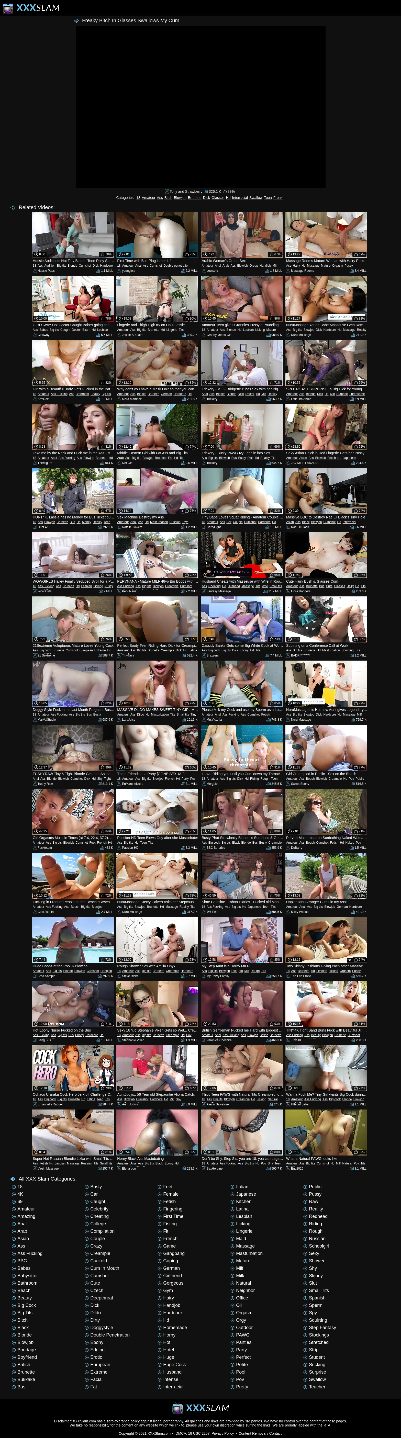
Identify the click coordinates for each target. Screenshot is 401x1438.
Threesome (357, 394)
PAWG (240, 1335)
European (86, 650)
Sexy (311, 1253)
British (264, 1035)
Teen (268, 198)
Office (239, 1297)
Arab (225, 265)
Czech (94, 1290)
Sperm (312, 1305)
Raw (310, 1201)
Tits (181, 330)
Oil (236, 1305)
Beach (310, 778)
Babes (43, 330)
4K (17, 1194)
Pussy (348, 265)
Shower (314, 1260)
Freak (278, 198)
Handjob (265, 265)
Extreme (100, 650)
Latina (193, 650)
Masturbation (159, 522)
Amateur (148, 198)
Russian (174, 522)
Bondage (24, 1349)
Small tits (276, 586)
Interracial (240, 198)
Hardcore (106, 265)
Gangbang (171, 1253)
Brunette (195, 198)
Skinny (313, 1275)
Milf (275, 265)
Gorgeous (170, 1283)
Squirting (347, 650)
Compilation (100, 1231)
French (169, 778)
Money (86, 522)
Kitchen (240, 1201)
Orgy (238, 1320)
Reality (361, 330)
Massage (313, 265)
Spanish (314, 1297)
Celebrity (96, 1208)
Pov (193, 778)
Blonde (72, 265)
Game (167, 1246)
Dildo (140, 714)
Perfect (240, 1357)
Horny (166, 1335)
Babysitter (25, 1275)
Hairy (296, 265)
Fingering (170, 1208)
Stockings (316, 1335)
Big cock (45, 650)
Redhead (315, 1216)
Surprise (342, 394)
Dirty (92, 1320)
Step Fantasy (319, 1327)
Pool (237, 1372)
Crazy (93, 1246)
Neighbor (242, 1290)
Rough (264, 778)
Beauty (95, 394)
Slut (310, 1283)
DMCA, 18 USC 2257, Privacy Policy (205, 1433)
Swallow (255, 198)
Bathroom (82, 394)
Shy (100, 778)
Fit (163, 1231)
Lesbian (102, 330)
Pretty (239, 1386)
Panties (240, 1342)
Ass (160, 198)
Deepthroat (99, 1297)
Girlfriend (170, 1275)
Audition (49, 265)
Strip (310, 1349)
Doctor (76, 330)
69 (17, 1201)
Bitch (168, 198)
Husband (234, 586)
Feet (92, 842)
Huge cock (172, 1364)
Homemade (172, 1327)
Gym (165, 1290)
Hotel (166, 1349)
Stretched (316, 1342)
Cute (329, 586)
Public (360, 778)
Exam (86, 330)
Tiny (193, 714)
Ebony (244, 650)
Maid (238, 1238)
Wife (265, 586)
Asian (303, 458)
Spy (178, 1099)
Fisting (167, 1223)
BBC (19, 1260)
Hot (164, 1342)
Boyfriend (24, 1357)
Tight (107, 778)
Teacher (314, 1386)
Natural (273, 1099)
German (166, 394)
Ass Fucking (59, 394)
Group (253, 265)
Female (168, 1194)
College (95, 1223)
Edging (95, 1349)
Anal (138, 265)
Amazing (23, 1216)
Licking (260, 330)
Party (185, 778)
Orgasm (337, 265)
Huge (166, 1357)
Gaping (168, 1260)
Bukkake (23, 1379)
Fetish (331, 458)
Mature (325, 265)
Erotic (93, 1357)
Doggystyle (99, 1327)
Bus (234, 458)
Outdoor (241, 1327)
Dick (206, 198)
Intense (168, 1379)
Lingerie (171, 330)
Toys (185, 522)
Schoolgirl (316, 1246)
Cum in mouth (102, 1268)
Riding (254, 778)
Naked (349, 842)
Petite (239, 1364)
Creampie (172, 586)
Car (228, 522)
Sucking (314, 1364)
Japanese (349, 458)
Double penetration (176, 265)
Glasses (218, 198)
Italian (239, 1186)
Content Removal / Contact (260, 1433)
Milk (237, 1275)
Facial (94, 1379)
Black (305, 522)
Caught (65, 330)
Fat (170, 458)
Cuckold (96, 1260)
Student (314, 1357)
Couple (238, 522)
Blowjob (180, 198)
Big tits (61, 265)
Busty (242, 458)
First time (170, 1216)
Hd (228, 198)
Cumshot (85, 265)
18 (138, 198)
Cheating (214, 586)
